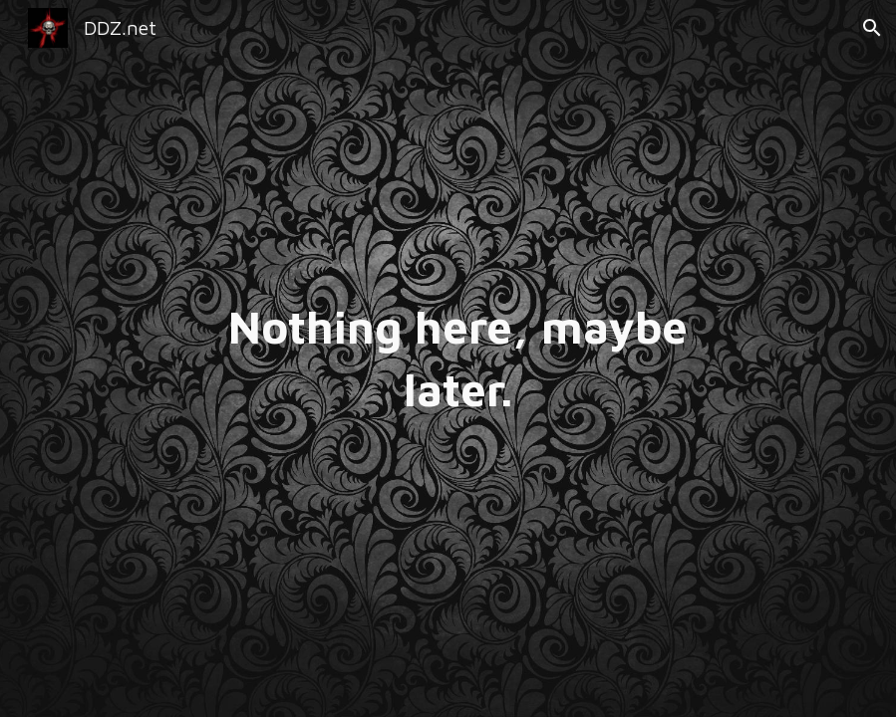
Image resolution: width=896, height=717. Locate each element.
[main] (448, 358)
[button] (872, 28)
